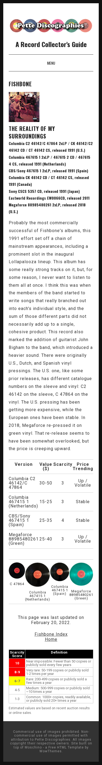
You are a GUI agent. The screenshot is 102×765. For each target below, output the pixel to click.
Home (51, 639)
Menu (51, 63)
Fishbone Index (51, 634)
